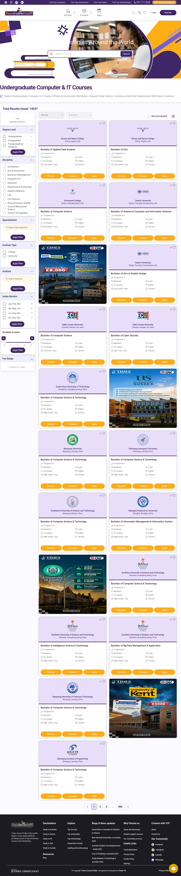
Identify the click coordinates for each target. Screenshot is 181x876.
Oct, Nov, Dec (14, 318)
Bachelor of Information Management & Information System (142, 521)
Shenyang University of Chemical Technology (72, 697)
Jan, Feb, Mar (14, 304)
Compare (73, 176)
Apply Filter (18, 152)
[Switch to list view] (173, 116)
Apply (94, 176)
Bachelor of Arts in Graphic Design (128, 273)
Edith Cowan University (72, 324)
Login (153, 12)
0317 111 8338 (142, 2)
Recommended (159, 116)
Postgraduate (14, 140)
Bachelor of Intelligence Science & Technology (64, 645)
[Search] (90, 54)
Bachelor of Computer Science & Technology (63, 397)
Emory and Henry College (72, 138)
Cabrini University (143, 200)
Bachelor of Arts (119, 149)
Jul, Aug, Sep (14, 313)
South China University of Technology (72, 387)
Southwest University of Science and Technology (72, 511)
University (12, 256)
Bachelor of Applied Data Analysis (58, 149)
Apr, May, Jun (14, 308)
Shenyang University (73, 449)
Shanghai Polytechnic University (142, 511)
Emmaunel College (72, 200)
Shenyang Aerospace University (143, 449)
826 (120, 806)
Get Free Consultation (164, 2)
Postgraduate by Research (15, 145)
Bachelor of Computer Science (56, 211)
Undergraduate (15, 136)
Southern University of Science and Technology (143, 573)
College (11, 252)
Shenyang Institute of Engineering (72, 759)
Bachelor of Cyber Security (124, 335)
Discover (51, 176)
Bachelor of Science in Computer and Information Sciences (141, 211)
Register (168, 12)
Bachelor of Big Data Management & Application (136, 645)
